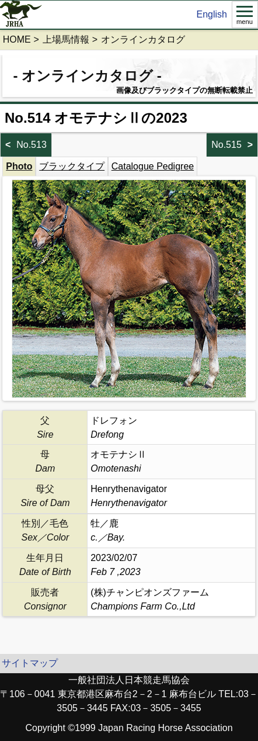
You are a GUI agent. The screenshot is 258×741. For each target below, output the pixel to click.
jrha (21, 15)
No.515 (226, 145)
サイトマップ (30, 663)
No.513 (31, 145)
